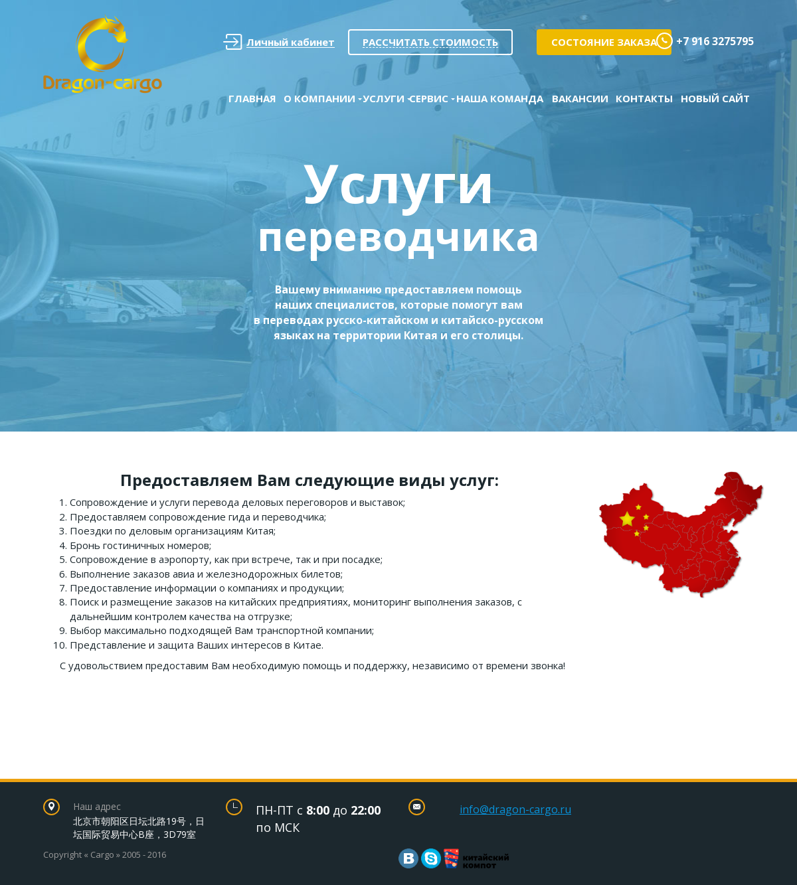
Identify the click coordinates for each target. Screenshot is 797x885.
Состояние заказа (604, 41)
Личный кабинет (279, 42)
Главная (252, 98)
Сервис (428, 98)
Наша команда (499, 98)
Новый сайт (715, 98)
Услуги (383, 98)
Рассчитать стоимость (430, 41)
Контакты (644, 98)
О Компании (319, 98)
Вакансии (580, 98)
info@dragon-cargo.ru (515, 809)
